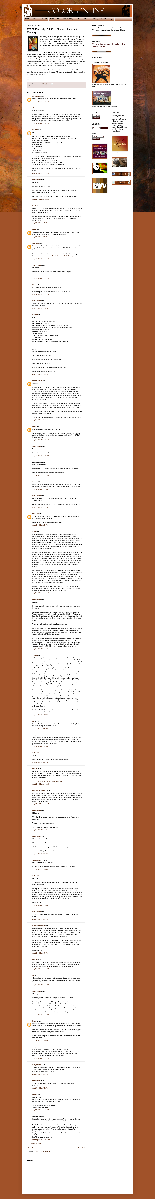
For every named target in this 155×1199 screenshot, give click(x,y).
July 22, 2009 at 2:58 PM (40, 905)
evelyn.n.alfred (37, 860)
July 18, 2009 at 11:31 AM (40, 440)
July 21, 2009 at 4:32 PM (40, 746)
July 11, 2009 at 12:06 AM (40, 123)
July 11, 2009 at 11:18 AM (40, 173)
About (35, 19)
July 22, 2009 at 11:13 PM (40, 985)
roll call (34, 86)
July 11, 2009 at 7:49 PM (40, 237)
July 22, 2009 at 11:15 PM (40, 1014)
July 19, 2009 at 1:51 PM (40, 489)
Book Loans (54, 19)
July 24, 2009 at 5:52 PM (40, 1088)
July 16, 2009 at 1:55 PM (40, 374)
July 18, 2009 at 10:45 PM (40, 475)
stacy (34, 531)
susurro (35, 314)
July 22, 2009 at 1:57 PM (40, 830)
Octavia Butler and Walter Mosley (62, 256)
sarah (34, 205)
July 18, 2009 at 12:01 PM (40, 456)
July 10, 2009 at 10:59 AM (40, 101)
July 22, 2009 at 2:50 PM (40, 869)
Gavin (34, 482)
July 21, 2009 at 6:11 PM (40, 762)
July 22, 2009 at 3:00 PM (40, 919)
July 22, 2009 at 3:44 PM (40, 953)
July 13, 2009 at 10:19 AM (40, 259)
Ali (33, 108)
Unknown (35, 243)
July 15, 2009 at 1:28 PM (40, 308)
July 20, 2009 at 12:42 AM (40, 593)
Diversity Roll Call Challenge (102, 19)
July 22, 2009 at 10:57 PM (40, 969)
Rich (34, 285)
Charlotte (35, 513)
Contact (44, 19)
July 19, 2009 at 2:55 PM (40, 525)
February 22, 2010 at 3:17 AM (41, 1140)
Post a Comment (35, 1144)
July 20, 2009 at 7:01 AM (40, 649)
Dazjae (34, 1094)
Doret (34, 229)
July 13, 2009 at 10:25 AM (40, 278)
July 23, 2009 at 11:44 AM (40, 1058)
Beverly (35, 130)
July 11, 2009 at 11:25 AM (40, 199)
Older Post (81, 1148)
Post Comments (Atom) (43, 1151)
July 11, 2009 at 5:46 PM (40, 223)
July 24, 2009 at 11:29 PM (40, 1110)
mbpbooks (36, 96)
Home (27, 19)
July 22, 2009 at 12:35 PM (40, 804)
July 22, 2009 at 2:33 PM (40, 854)
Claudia (35, 769)
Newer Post (31, 1148)
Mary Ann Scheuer (38, 925)
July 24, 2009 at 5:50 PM (40, 1074)
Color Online (36, 180)
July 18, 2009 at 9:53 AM (40, 420)
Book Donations (82, 19)
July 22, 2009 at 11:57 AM (40, 784)
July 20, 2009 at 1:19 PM (40, 715)
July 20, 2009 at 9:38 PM (40, 728)
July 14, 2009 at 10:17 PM (40, 294)
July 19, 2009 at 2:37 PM (40, 507)
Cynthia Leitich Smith (39, 790)
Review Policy (68, 19)
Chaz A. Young (37, 380)
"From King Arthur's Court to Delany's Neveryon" (47, 781)
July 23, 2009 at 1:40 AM (40, 1040)
